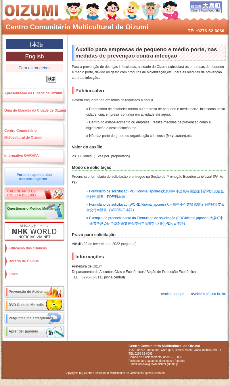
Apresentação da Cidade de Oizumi (33, 93)
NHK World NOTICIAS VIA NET (33, 231)
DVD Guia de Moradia (26, 305)
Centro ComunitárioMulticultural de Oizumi (23, 134)
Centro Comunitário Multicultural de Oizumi (77, 27)
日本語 (34, 44)
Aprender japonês (23, 331)
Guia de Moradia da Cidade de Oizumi (35, 110)
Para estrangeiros (35, 68)
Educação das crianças (28, 248)
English (34, 56)
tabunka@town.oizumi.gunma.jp (157, 364)
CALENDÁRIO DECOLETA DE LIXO (21, 193)
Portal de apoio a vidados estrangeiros (34, 177)
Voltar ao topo (173, 294)
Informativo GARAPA (21, 156)
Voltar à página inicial (209, 294)
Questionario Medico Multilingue (33, 209)
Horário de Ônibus (24, 261)
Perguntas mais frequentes (31, 318)
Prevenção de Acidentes (28, 292)
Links (13, 274)
